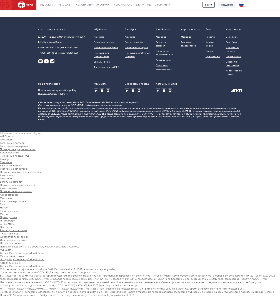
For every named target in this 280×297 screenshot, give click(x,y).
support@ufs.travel (68, 53)
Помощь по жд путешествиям (18, 149)
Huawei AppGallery (102, 91)
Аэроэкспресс (123, 5)
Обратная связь (233, 56)
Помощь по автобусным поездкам (20, 172)
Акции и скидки (9, 211)
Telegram (52, 61)
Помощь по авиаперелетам (16, 191)
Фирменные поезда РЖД (106, 67)
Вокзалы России (102, 62)
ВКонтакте (40, 61)
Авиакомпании (163, 60)
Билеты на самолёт (11, 181)
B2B (149, 5)
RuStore (108, 91)
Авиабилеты (83, 5)
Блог (139, 5)
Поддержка (227, 5)
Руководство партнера (13, 230)
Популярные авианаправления (17, 185)
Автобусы (65, 5)
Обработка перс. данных (14, 237)
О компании (162, 5)
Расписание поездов (104, 42)
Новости (210, 37)
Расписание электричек (106, 47)
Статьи (209, 51)
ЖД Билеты (46, 5)
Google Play (96, 91)
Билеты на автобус (134, 42)
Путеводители (213, 56)
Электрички (103, 5)
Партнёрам (231, 42)
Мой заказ (99, 37)
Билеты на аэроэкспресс (14, 201)
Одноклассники (46, 61)
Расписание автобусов (136, 47)
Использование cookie (13, 240)
